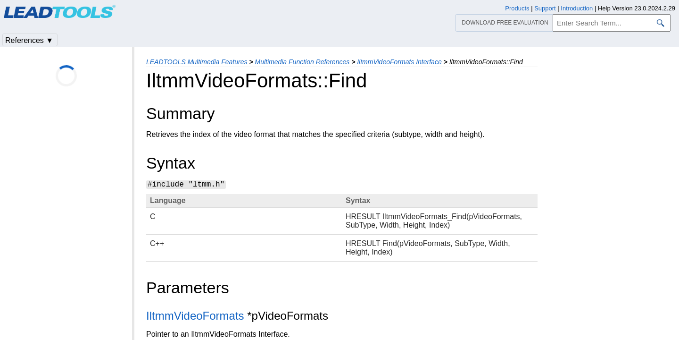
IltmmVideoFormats (195, 315)
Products (517, 8)
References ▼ (29, 40)
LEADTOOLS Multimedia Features (197, 62)
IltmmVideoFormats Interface (399, 62)
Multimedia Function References (302, 62)
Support (545, 8)
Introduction (577, 8)
